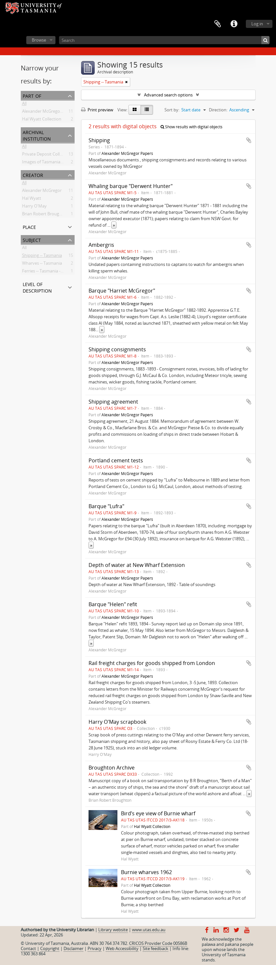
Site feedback (155, 948)
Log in (257, 24)
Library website (113, 930)
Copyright (49, 948)
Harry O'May (34, 207)
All (24, 104)
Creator (33, 174)
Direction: (218, 110)
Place (29, 226)
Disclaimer (73, 948)
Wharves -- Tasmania (42, 264)
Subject (32, 239)
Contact (28, 948)
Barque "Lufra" (106, 506)
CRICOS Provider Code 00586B (158, 943)
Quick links (234, 24)
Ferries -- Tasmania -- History (49, 272)
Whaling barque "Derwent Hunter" (131, 186)
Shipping (99, 140)
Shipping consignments (117, 349)
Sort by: (171, 110)
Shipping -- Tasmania (42, 256)
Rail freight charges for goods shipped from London (152, 663)
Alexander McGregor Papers (49, 112)
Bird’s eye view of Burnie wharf (158, 813)
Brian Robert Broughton (45, 215)
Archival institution (37, 135)
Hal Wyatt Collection (41, 120)
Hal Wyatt (31, 199)
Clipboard (218, 24)
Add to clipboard (249, 140)
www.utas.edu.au (148, 930)
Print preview (97, 110)
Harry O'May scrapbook (117, 721)
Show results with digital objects (191, 127)
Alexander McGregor (42, 191)
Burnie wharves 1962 (146, 872)
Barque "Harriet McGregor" (122, 290)
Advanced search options (168, 95)
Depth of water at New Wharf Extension (137, 565)
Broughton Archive (112, 767)
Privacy (95, 948)
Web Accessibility (122, 948)
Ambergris (101, 244)
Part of (32, 95)
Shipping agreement (113, 401)
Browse (39, 40)
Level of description (37, 287)
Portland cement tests (116, 460)
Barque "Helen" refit (113, 604)
